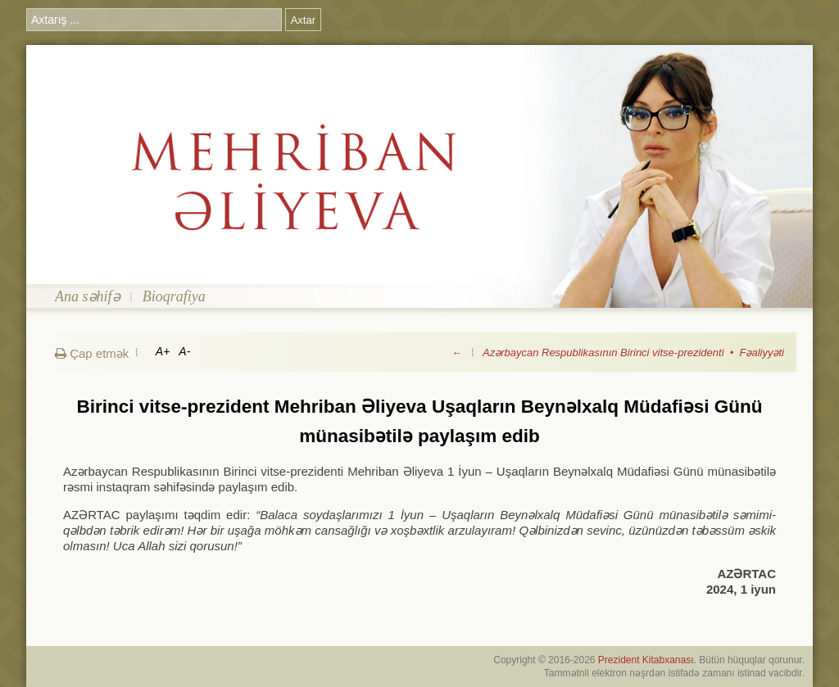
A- (184, 351)
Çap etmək (92, 353)
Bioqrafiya (174, 296)
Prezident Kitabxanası (646, 660)
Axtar (303, 20)
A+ (163, 351)
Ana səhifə (87, 296)
